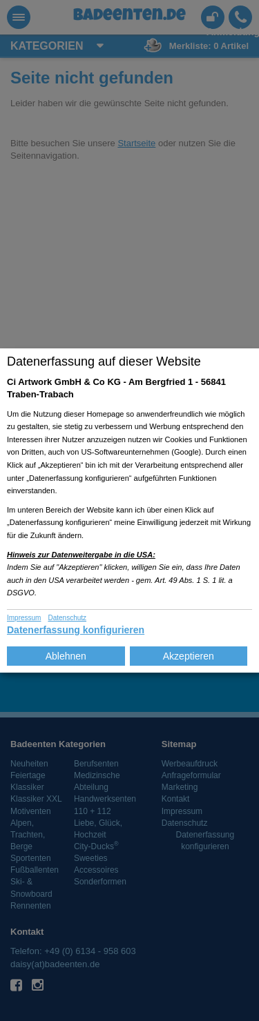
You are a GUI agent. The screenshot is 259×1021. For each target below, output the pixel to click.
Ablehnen (66, 656)
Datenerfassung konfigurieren (75, 629)
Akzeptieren (188, 656)
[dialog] (129, 510)
